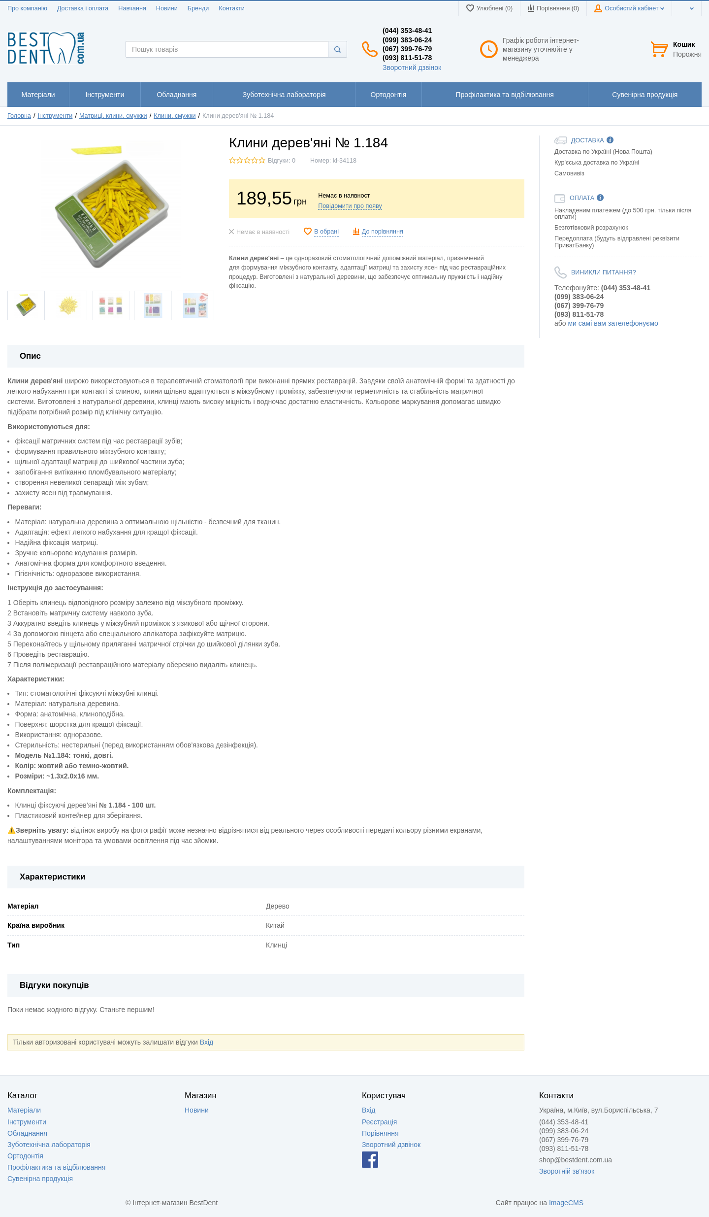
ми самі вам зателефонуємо (613, 323)
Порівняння (380, 1133)
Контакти (231, 8)
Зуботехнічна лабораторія (49, 1145)
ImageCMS (566, 1203)
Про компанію (27, 8)
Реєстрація (379, 1122)
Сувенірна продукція (40, 1179)
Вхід (206, 1042)
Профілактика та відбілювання (56, 1167)
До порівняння (382, 231)
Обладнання (27, 1133)
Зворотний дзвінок (412, 67)
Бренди (198, 8)
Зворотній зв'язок (566, 1171)
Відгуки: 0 (281, 160)
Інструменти (54, 115)
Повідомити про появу (350, 206)
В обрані (326, 231)
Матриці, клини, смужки (113, 115)
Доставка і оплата (82, 8)
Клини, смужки (174, 115)
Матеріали (24, 1110)
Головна (19, 115)
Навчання (132, 8)
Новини (167, 8)
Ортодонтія (25, 1156)
